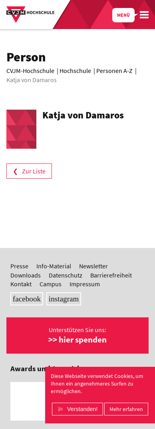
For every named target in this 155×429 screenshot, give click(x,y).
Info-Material (53, 266)
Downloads (25, 275)
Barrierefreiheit (111, 275)
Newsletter (93, 266)
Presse (19, 266)
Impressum (85, 284)
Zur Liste (34, 171)
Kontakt (21, 284)
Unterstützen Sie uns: (77, 335)
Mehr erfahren (126, 409)
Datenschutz (65, 275)
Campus (51, 284)
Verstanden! (82, 409)
